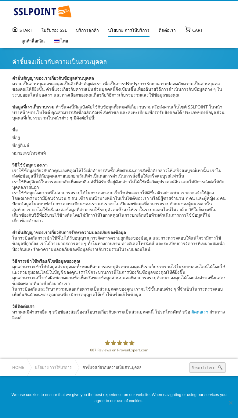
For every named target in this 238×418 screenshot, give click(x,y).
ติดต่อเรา (199, 312)
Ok (119, 408)
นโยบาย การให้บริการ (53, 367)
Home (18, 367)
